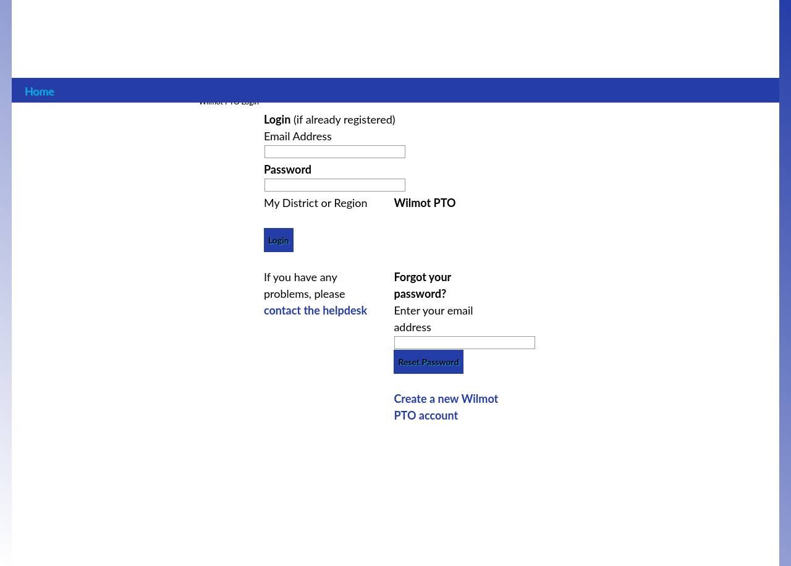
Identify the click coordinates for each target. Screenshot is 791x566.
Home (39, 89)
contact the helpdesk (315, 310)
